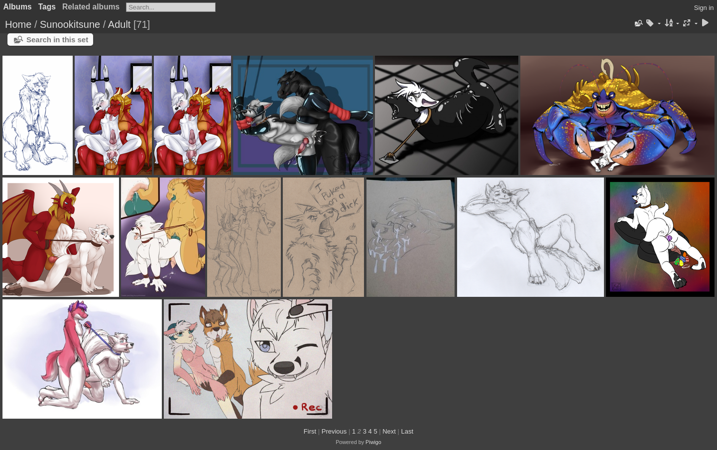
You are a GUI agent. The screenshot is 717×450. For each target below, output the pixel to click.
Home (18, 24)
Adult (119, 24)
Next (389, 431)
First (310, 431)
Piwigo (373, 442)
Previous (334, 431)
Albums (17, 6)
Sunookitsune (70, 24)
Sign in (704, 7)
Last (407, 431)
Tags (47, 6)
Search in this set (57, 39)
